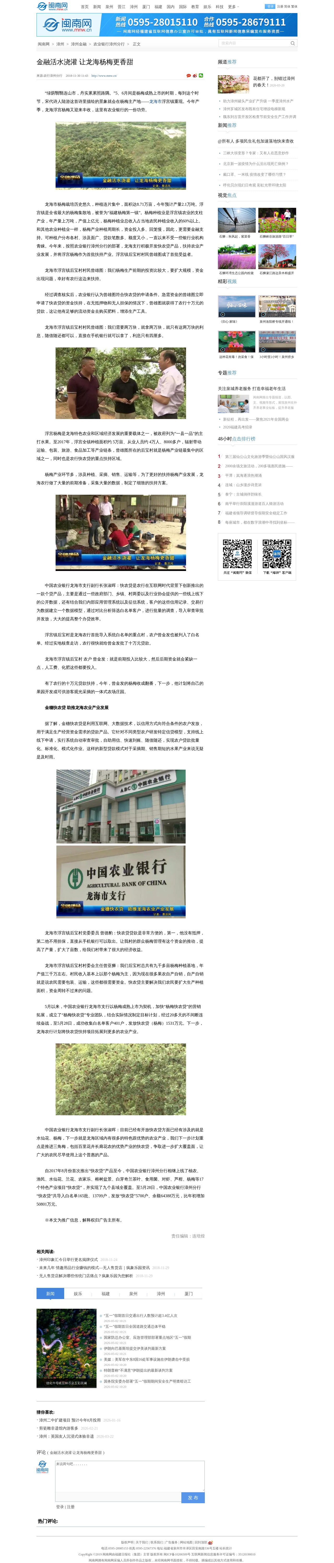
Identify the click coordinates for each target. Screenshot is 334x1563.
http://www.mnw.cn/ (104, 76)
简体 (287, 6)
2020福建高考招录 (237, 427)
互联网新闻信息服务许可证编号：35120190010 (223, 1554)
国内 (171, 7)
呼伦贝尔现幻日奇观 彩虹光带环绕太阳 (254, 185)
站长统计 (225, 1548)
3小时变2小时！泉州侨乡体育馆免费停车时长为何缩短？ (277, 357)
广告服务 (171, 1542)
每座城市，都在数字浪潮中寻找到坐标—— (260, 522)
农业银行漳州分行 (109, 44)
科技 (220, 7)
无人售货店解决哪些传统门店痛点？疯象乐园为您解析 (86, 1276)
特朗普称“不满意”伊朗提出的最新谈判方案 (138, 1370)
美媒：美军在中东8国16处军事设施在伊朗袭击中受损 (147, 1359)
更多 (232, 7)
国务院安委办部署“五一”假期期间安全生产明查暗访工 (147, 1381)
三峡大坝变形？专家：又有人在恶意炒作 (256, 153)
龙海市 (155, 101)
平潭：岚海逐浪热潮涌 (243, 475)
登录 (60, 1507)
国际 (183, 7)
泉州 (109, 7)
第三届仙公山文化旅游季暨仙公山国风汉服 (260, 457)
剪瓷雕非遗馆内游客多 (58, 1428)
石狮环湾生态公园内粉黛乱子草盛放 (236, 273)
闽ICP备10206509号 (177, 1554)
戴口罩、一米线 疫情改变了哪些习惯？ (254, 174)
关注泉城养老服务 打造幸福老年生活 (252, 388)
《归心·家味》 (229, 321)
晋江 (122, 7)
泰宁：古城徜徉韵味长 (243, 494)
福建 (158, 7)
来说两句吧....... (130, 1476)
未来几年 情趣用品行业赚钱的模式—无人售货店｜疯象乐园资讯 (94, 1268)
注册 (280, 6)
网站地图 (186, 1542)
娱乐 (207, 7)
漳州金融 (79, 44)
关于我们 (142, 1542)
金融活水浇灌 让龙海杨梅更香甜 (76, 1453)
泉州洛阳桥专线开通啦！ (277, 321)
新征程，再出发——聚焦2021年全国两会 (256, 419)
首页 (85, 7)
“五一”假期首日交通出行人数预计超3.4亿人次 (140, 1316)
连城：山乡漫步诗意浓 (243, 485)
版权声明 (127, 1542)
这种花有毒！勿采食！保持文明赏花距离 (236, 357)
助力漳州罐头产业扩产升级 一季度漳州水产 (258, 101)
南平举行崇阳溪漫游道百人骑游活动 (254, 504)
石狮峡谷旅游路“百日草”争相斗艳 (277, 237)
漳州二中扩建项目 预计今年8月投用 (70, 1420)
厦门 (146, 7)
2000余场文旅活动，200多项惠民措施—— (259, 466)
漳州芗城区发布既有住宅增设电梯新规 (254, 109)
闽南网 (44, 44)
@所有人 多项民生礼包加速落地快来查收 (256, 141)
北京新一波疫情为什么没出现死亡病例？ (256, 164)
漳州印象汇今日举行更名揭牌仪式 (68, 1260)
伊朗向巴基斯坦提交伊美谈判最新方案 (135, 1348)
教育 (195, 7)
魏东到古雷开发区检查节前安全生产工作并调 (259, 117)
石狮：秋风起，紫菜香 (234, 236)
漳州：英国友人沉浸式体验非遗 (66, 1436)
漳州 (134, 7)
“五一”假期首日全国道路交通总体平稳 (134, 1327)
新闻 (97, 7)
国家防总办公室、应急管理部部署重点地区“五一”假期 (147, 1338)
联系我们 (157, 1542)
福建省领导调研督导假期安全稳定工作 (256, 513)
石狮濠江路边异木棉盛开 (277, 273)
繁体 (294, 6)
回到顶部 (201, 1542)
